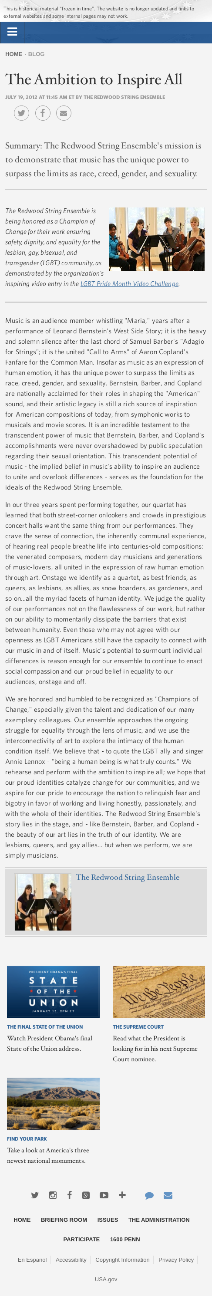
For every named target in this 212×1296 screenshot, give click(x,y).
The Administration (159, 1220)
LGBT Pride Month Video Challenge (129, 283)
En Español (32, 1260)
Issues (108, 1220)
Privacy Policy (176, 1260)
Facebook (45, 106)
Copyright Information (122, 1260)
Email (66, 106)
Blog (36, 54)
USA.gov (106, 1279)
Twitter (24, 106)
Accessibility (71, 1260)
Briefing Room (64, 1220)
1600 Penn (125, 1239)
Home (13, 54)
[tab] (12, 32)
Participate (82, 1239)
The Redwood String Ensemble (127, 877)
